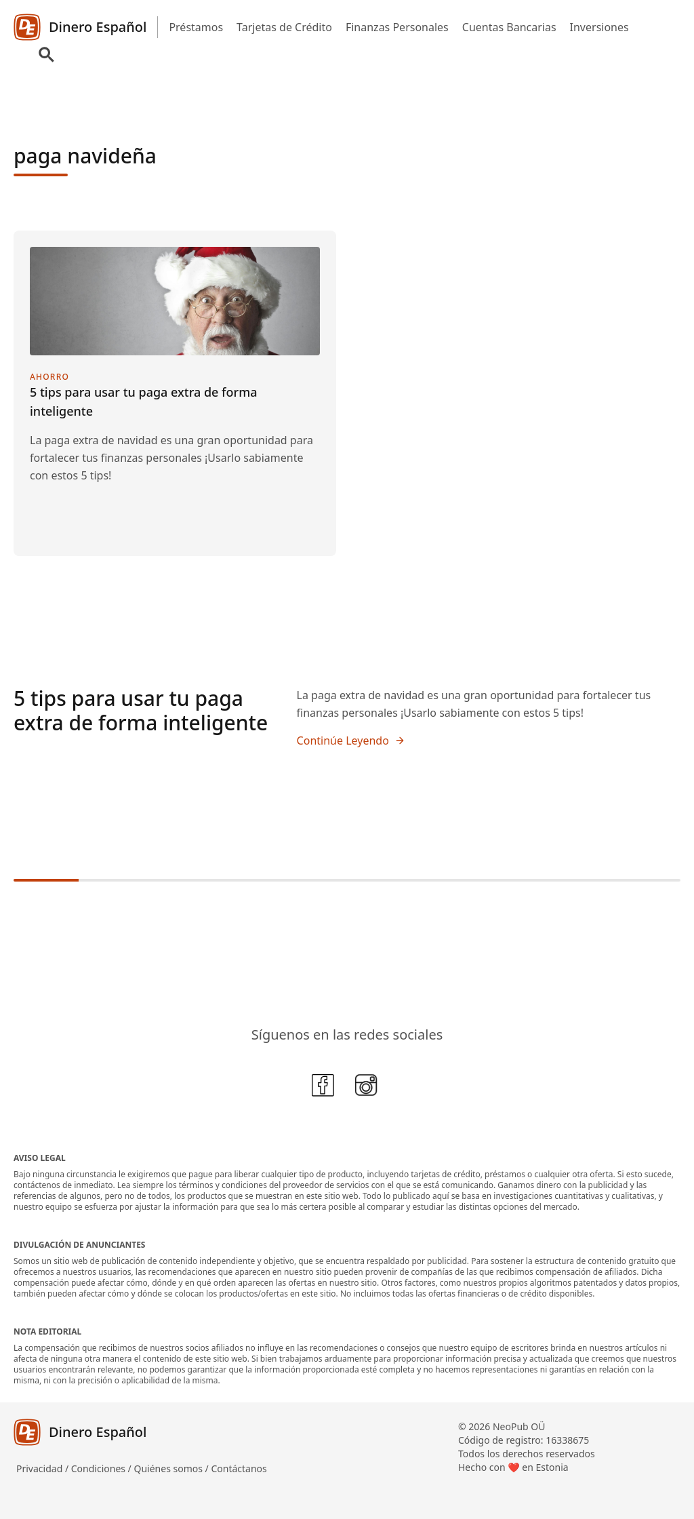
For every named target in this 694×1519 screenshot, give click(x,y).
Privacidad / (43, 1468)
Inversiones (599, 27)
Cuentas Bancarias (509, 27)
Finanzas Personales (397, 27)
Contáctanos (238, 1468)
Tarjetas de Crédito (284, 27)
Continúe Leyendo (351, 740)
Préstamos (196, 27)
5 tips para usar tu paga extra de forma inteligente (141, 710)
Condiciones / (102, 1468)
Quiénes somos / (172, 1468)
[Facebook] (325, 1087)
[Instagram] (368, 1087)
